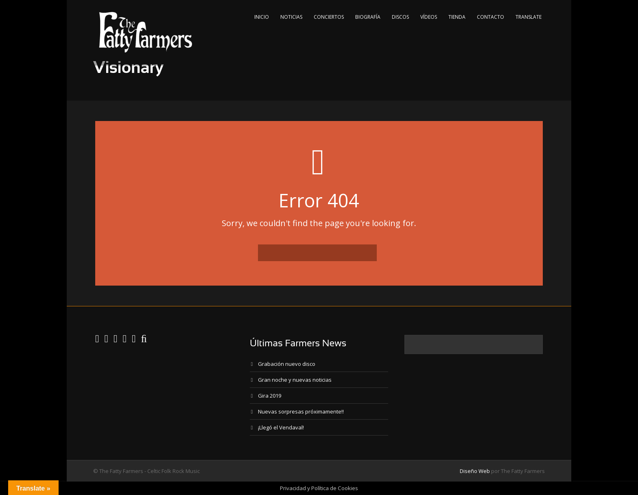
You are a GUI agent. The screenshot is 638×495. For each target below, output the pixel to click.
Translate (529, 16)
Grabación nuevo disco (286, 363)
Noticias (291, 16)
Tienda (456, 16)
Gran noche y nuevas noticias (295, 379)
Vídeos (428, 16)
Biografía (367, 16)
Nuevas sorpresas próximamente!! (301, 411)
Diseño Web (475, 471)
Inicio (261, 16)
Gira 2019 (269, 395)
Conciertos (329, 16)
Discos (400, 16)
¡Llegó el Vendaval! (281, 427)
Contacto (490, 16)
